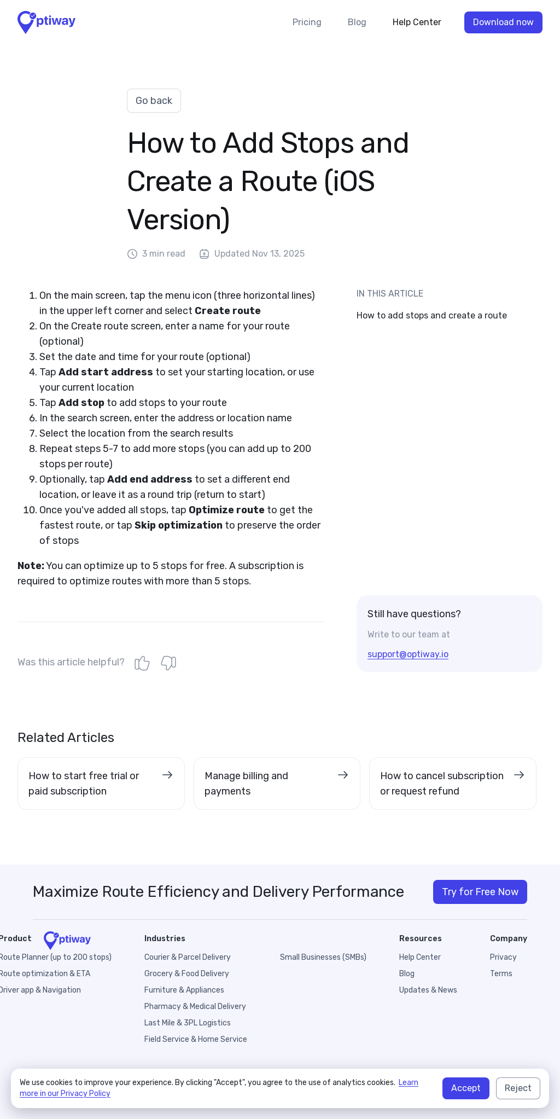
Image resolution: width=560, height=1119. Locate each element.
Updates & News (428, 990)
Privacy (503, 957)
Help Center (417, 22)
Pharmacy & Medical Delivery (195, 1006)
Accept (466, 1088)
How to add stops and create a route (432, 315)
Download (503, 22)
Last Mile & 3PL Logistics (187, 1023)
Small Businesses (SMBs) (323, 957)
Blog (357, 22)
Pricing (307, 22)
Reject (518, 1088)
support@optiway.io (408, 654)
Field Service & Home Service (195, 1039)
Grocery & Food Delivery (186, 973)
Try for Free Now (480, 892)
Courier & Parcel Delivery (187, 957)
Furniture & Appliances (184, 990)
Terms (501, 973)
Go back (154, 101)
